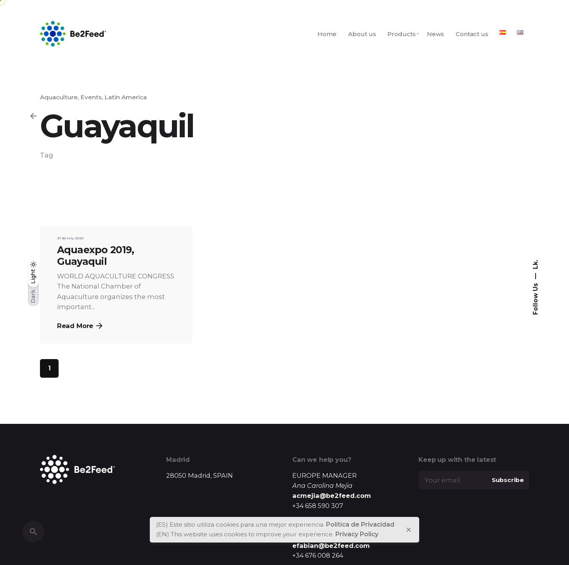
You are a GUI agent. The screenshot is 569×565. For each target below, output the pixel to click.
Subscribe (508, 480)
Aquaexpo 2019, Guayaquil (95, 255)
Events (91, 97)
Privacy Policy (356, 534)
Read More (80, 326)
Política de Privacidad (360, 524)
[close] (408, 529)
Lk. (535, 264)
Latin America (125, 97)
